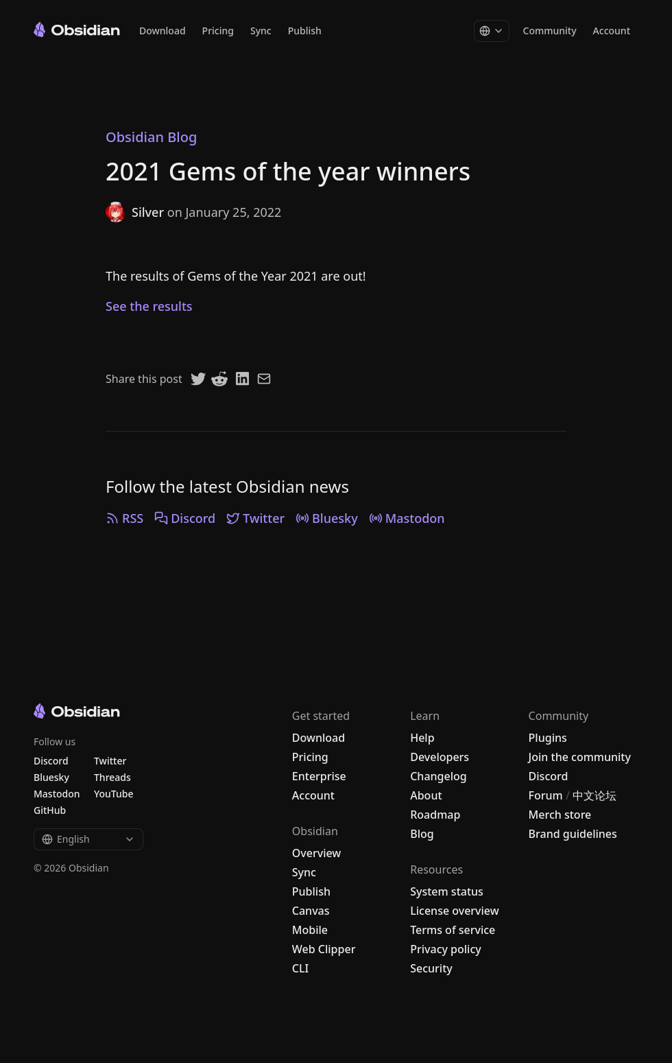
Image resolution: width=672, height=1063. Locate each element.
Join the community (580, 756)
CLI (300, 968)
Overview (316, 853)
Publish (305, 30)
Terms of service (452, 929)
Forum (546, 795)
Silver (135, 212)
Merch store (560, 814)
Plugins (548, 737)
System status (446, 891)
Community (550, 30)
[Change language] (491, 31)
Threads (112, 777)
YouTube (113, 793)
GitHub (50, 810)
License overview (454, 910)
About (426, 795)
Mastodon (407, 518)
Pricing (218, 30)
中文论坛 (594, 795)
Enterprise (319, 776)
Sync (261, 30)
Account (611, 30)
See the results (149, 306)
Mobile (310, 929)
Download (162, 30)
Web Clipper (324, 949)
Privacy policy (445, 949)
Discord (184, 518)
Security (431, 968)
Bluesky (327, 518)
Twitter (255, 518)
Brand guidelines (573, 833)
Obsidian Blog (151, 137)
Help (422, 737)
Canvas (311, 910)
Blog (421, 833)
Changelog (438, 776)
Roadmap (435, 814)
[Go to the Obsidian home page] (77, 29)
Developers (439, 756)
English (88, 838)
